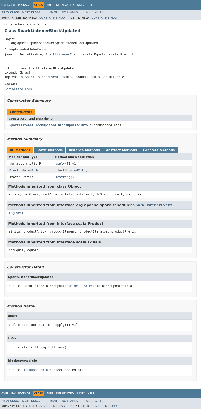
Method (59, 17)
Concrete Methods (159, 150)
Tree (50, 4)
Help (90, 4)
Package (24, 4)
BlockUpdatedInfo (73, 125)
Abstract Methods (121, 150)
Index (80, 4)
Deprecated (65, 4)
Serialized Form (18, 89)
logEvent (16, 213)
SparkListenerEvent (62, 54)
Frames (54, 12)
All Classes (94, 12)
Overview (8, 4)
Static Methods (49, 150)
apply (60, 163)
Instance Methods (84, 150)
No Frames (70, 12)
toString (62, 177)
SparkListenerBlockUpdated (32, 125)
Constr (45, 17)
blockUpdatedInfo (70, 170)
